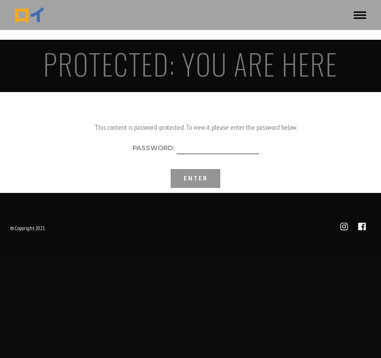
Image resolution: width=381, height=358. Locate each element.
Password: (195, 148)
